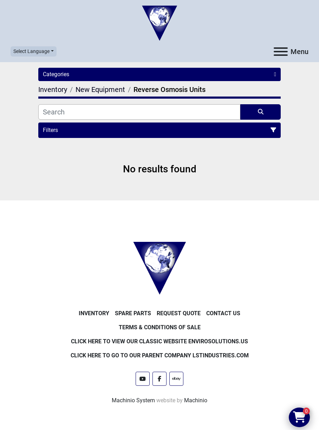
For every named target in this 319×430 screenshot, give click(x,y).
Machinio (195, 400)
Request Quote (179, 313)
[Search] (139, 112)
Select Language (31, 51)
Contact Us (223, 313)
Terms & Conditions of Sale (160, 327)
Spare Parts (133, 313)
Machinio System (133, 400)
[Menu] (281, 51)
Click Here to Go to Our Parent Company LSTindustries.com (160, 355)
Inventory (94, 313)
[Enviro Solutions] (159, 267)
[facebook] (159, 379)
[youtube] (143, 379)
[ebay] (176, 379)
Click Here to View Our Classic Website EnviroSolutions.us (159, 341)
